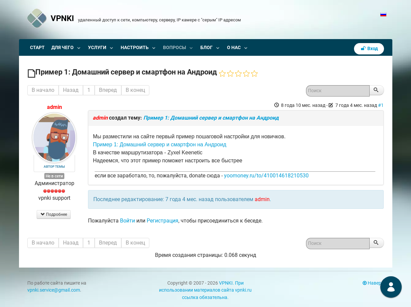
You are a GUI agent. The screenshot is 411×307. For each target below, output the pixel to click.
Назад (71, 90)
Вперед (108, 90)
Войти (127, 220)
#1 (381, 105)
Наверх (373, 283)
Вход (369, 48)
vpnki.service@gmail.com (53, 290)
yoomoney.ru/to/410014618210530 (266, 175)
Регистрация (162, 220)
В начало (43, 90)
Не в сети (54, 176)
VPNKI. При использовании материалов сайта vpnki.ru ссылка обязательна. (205, 290)
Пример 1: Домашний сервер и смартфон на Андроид (211, 118)
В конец (135, 90)
